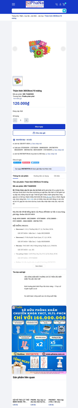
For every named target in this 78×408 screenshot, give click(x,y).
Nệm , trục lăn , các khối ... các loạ (31, 16)
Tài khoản (60, 4)
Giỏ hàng (65, 4)
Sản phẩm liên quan (24, 377)
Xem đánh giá (17, 98)
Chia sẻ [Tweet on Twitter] (35, 162)
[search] (64, 10)
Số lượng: (16, 116)
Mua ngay (39, 127)
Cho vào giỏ (40, 133)
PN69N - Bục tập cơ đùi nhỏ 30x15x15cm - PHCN (39, 402)
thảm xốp (30, 199)
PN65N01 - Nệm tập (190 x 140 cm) (56, 401)
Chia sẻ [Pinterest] (26, 162)
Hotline (57, 4)
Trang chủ (15, 16)
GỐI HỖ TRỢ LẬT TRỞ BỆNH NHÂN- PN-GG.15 (21, 402)
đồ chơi (49, 197)
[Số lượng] (21, 120)
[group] (39, 49)
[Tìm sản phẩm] (39, 11)
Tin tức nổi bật (19, 272)
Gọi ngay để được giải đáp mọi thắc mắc (33, 169)
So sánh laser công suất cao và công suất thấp (40, 296)
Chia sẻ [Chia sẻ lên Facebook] (17, 162)
